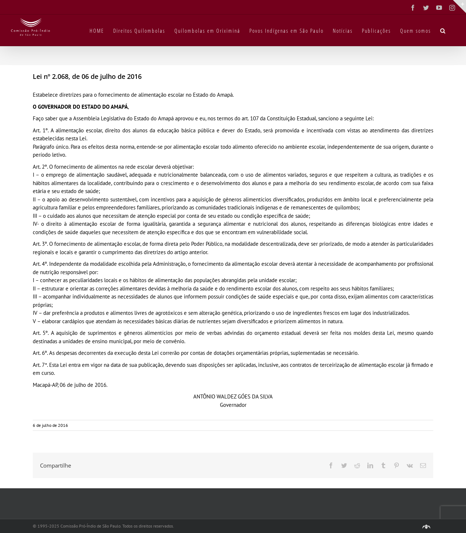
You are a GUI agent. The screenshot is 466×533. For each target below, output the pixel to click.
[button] (443, 30)
